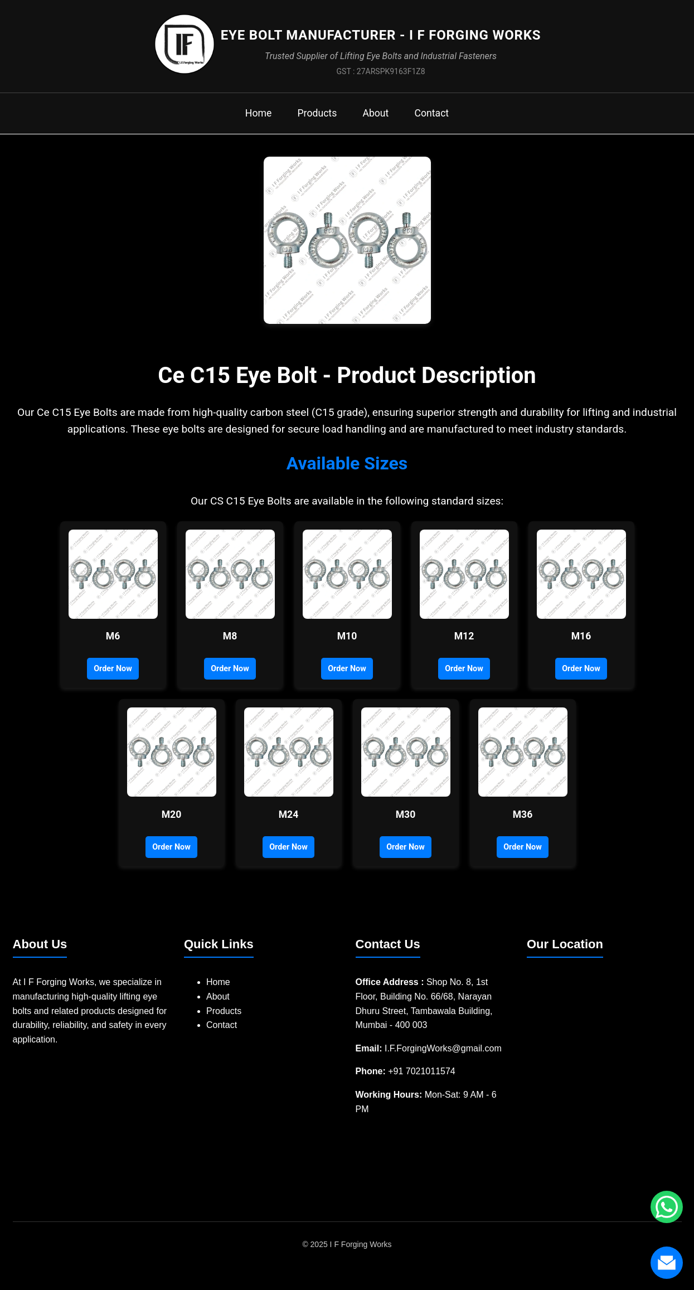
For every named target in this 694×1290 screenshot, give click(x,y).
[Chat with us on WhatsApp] (666, 1206)
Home (250, 121)
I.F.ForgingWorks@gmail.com (443, 1058)
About (378, 121)
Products (314, 121)
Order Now (113, 678)
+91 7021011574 (421, 1080)
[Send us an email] (666, 1262)
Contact (439, 121)
